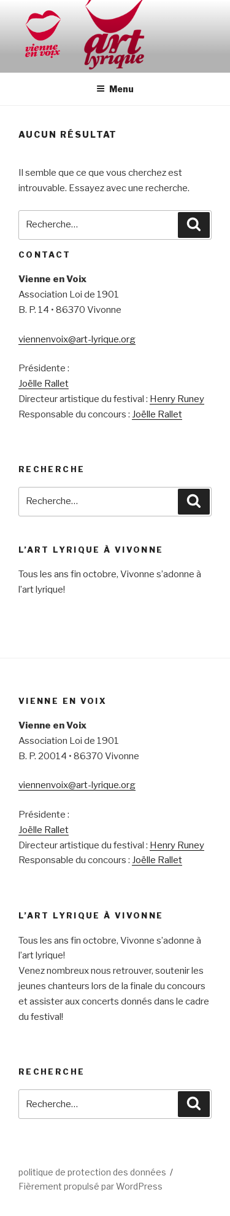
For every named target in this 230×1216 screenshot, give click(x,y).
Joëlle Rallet (43, 383)
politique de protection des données (92, 1172)
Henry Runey (177, 399)
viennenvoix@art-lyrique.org (77, 339)
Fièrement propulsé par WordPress (90, 1186)
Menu (115, 89)
